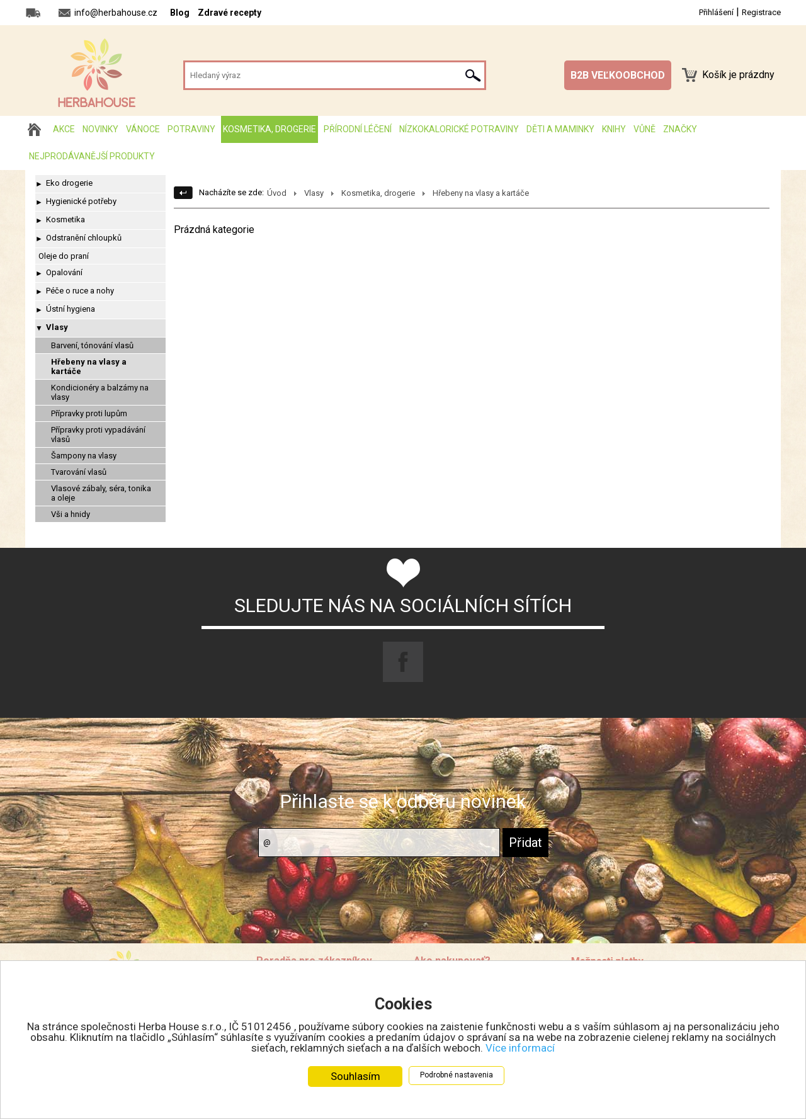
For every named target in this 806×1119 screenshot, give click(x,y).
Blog (180, 13)
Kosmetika (65, 219)
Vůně (644, 129)
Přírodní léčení (358, 129)
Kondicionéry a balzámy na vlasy (100, 392)
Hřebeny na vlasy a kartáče (89, 366)
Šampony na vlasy (83, 455)
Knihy (614, 129)
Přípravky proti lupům (89, 413)
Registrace (761, 12)
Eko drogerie (69, 183)
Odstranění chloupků (84, 237)
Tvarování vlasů (78, 472)
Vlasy (57, 327)
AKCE (64, 129)
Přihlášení (716, 12)
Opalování (64, 272)
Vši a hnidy (70, 514)
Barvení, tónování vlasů (92, 345)
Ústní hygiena (70, 309)
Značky (680, 129)
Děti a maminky (560, 129)
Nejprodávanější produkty (92, 156)
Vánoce (143, 129)
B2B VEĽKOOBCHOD (617, 75)
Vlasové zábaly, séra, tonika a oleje (101, 493)
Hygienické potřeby (81, 201)
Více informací (520, 1048)
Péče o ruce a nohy (80, 290)
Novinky (100, 129)
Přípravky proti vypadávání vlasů (98, 434)
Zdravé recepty (229, 13)
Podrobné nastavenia (456, 1075)
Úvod (277, 193)
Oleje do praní (63, 256)
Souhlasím (355, 1077)
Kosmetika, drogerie (269, 129)
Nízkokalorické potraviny (459, 129)
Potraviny (191, 129)
